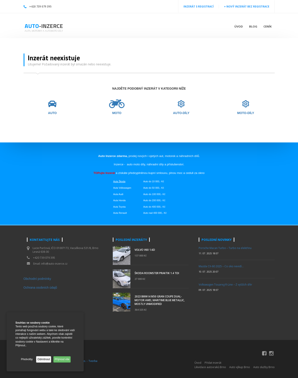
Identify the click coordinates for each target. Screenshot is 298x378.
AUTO (52, 113)
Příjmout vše (62, 359)
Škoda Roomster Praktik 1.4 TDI (157, 273)
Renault (123, 213)
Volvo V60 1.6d (145, 250)
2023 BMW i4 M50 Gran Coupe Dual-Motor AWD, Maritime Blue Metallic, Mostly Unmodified (160, 300)
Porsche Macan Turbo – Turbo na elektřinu (225, 248)
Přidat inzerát (213, 363)
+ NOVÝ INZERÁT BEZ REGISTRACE (246, 6)
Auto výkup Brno (239, 367)
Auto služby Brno (264, 367)
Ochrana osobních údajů (40, 287)
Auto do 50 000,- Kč (153, 187)
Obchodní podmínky (37, 278)
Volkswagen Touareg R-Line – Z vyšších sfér (225, 284)
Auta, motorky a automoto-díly (44, 30)
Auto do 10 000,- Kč (153, 181)
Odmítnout (43, 359)
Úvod (238, 26)
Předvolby (27, 359)
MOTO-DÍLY (245, 113)
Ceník (267, 26)
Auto (44, 26)
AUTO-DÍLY (181, 113)
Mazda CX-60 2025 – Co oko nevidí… (221, 266)
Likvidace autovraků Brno (210, 367)
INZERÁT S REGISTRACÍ (198, 6)
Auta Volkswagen (122, 187)
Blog (253, 26)
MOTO (116, 113)
